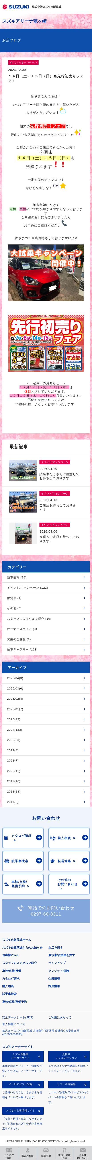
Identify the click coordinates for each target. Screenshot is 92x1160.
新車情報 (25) (17, 577)
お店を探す (55, 947)
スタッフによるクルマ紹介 (19, 963)
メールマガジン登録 (20, 1084)
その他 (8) (14, 608)
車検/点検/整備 (11, 971)
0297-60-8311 (46, 914)
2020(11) (13, 771)
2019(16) (13, 781)
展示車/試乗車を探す (61, 955)
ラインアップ (57, 963)
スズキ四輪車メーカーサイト (20, 1056)
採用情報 (54, 986)
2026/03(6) (15, 688)
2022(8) (13, 750)
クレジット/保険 (58, 971)
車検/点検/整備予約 (14, 1001)
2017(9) (13, 802)
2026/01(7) (15, 709)
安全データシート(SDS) (17, 1017)
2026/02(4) (15, 698)
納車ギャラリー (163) (22, 649)
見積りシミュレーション (66, 1056)
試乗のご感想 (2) (19, 639)
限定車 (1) (14, 598)
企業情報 (54, 978)
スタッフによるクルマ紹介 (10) (29, 618)
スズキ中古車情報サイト (20, 1110)
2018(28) (13, 791)
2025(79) (13, 719)
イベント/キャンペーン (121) (27, 587)
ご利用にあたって (59, 1017)
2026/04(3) (15, 678)
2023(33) (13, 740)
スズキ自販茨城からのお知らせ (22, 947)
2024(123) (14, 729)
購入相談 (8, 986)
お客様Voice (10, 955)
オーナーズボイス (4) (22, 629)
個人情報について (13, 1024)
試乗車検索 (9, 994)
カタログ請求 (11, 978)
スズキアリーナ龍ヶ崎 (24, 21)
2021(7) (13, 760)
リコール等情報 (66, 1084)
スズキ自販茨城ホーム (16, 939)
